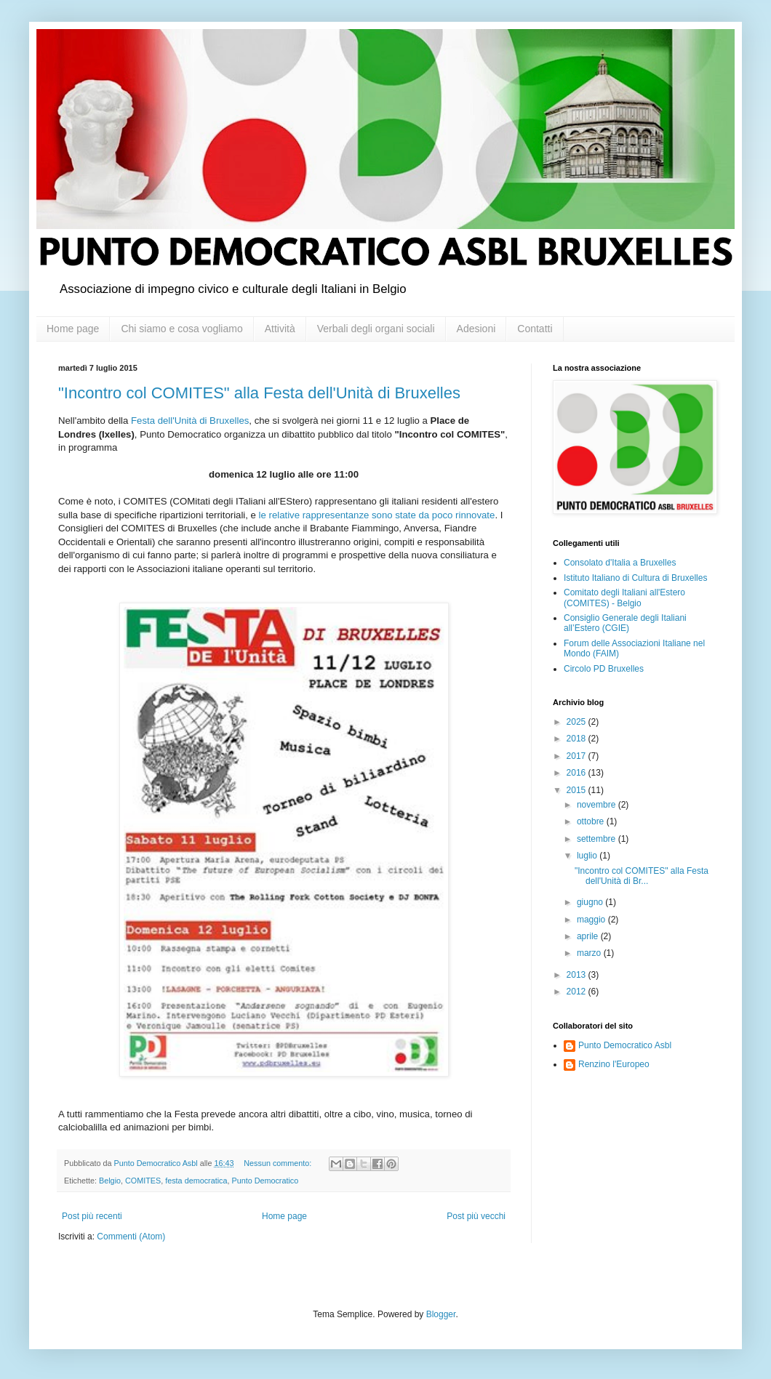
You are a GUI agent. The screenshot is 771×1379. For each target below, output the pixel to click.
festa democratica (196, 1180)
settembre (597, 839)
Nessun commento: (278, 1163)
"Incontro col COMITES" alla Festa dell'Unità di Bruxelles (259, 393)
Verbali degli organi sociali (376, 328)
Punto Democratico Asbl (624, 1045)
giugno (591, 902)
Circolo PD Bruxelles (604, 669)
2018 (577, 738)
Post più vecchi (476, 1216)
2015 (577, 790)
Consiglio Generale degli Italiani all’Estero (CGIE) (625, 623)
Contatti (534, 328)
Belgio (110, 1180)
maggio (592, 919)
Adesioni (476, 328)
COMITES (143, 1180)
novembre (597, 805)
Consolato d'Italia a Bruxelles (620, 563)
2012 (577, 991)
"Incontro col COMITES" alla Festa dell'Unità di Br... (641, 876)
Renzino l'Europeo (614, 1064)
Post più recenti (92, 1216)
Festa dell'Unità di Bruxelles (190, 420)
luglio (588, 856)
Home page (73, 328)
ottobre (592, 821)
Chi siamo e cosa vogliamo (181, 328)
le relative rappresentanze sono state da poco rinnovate (377, 515)
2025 (577, 722)
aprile (589, 936)
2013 (577, 975)
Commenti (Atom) (131, 1236)
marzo (590, 953)
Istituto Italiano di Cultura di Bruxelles (635, 578)
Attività (280, 328)
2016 (577, 773)
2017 (577, 756)
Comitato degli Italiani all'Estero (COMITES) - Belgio (624, 597)
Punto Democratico (264, 1180)
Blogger (441, 1314)
